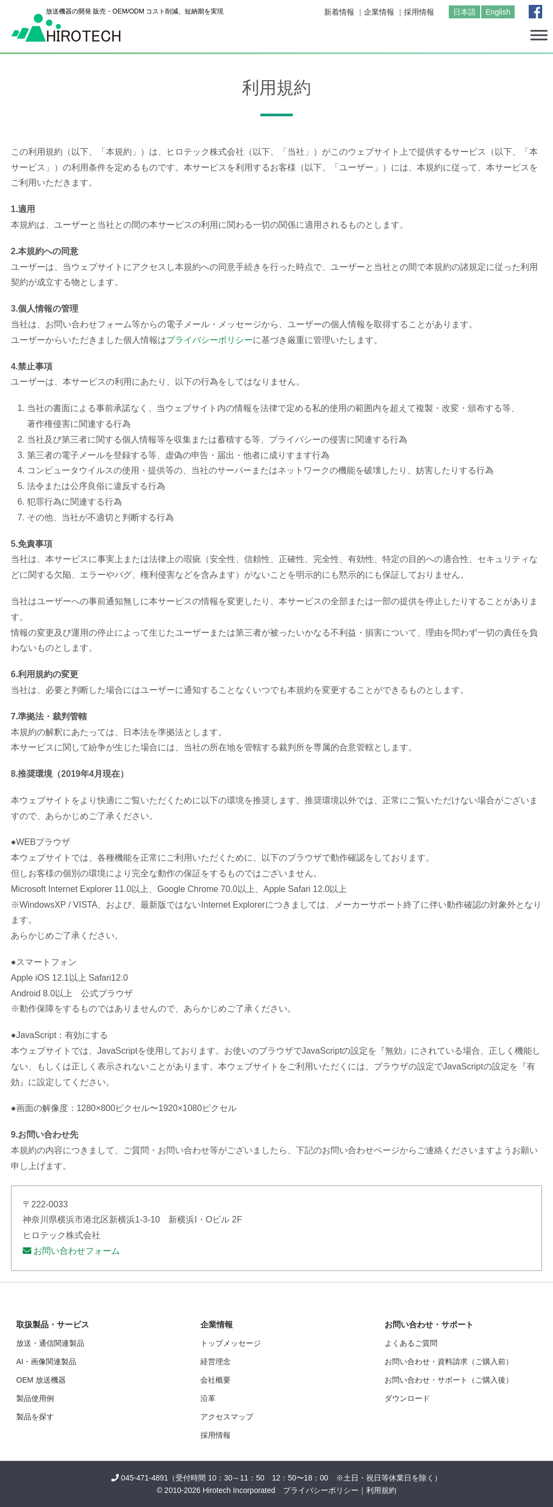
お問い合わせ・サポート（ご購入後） (449, 1380)
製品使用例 (35, 1398)
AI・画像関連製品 (46, 1361)
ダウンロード (407, 1398)
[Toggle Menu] (539, 35)
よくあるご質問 (411, 1343)
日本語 (464, 12)
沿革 (207, 1398)
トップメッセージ (230, 1343)
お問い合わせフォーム (71, 1250)
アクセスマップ (226, 1416)
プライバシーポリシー (209, 340)
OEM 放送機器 (41, 1380)
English (497, 12)
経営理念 (215, 1361)
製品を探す (35, 1416)
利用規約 (381, 1490)
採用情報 (419, 12)
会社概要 (215, 1380)
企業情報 (379, 12)
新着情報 (339, 12)
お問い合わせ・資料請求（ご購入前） (449, 1361)
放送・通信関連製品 (50, 1343)
